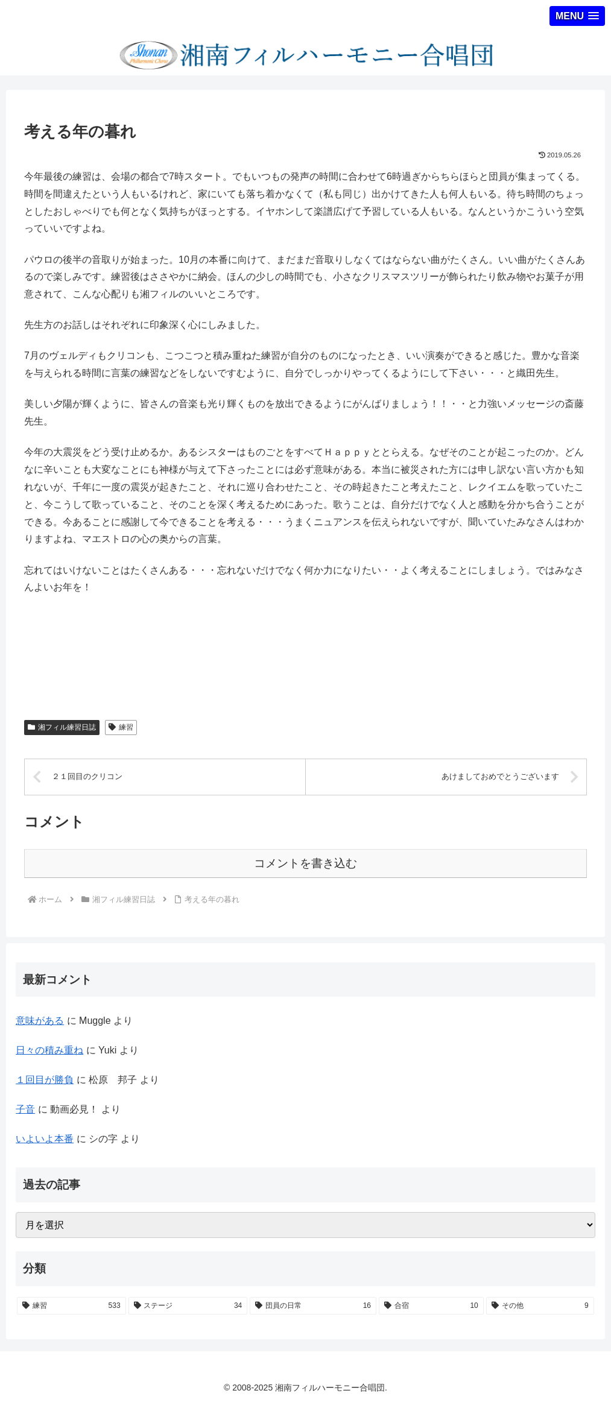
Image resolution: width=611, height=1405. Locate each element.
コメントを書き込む (305, 863)
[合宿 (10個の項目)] (431, 1306)
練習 (121, 727)
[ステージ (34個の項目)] (188, 1306)
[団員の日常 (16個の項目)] (313, 1306)
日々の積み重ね (49, 1050)
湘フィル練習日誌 (62, 727)
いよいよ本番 (45, 1139)
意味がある (40, 1020)
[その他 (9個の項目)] (540, 1306)
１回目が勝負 (45, 1080)
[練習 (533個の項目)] (71, 1306)
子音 (25, 1109)
